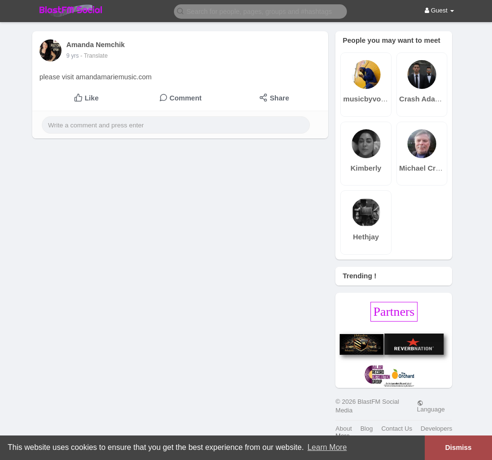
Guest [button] (439, 10)
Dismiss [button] (458, 447)
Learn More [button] (327, 447)
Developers (437, 428)
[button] (260, 11)
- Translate (94, 55)
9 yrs (72, 55)
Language (431, 406)
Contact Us (396, 428)
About (343, 428)
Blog (366, 428)
